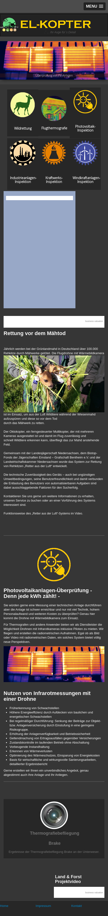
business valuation (94, 321)
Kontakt (76, 906)
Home (4, 906)
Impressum (43, 906)
